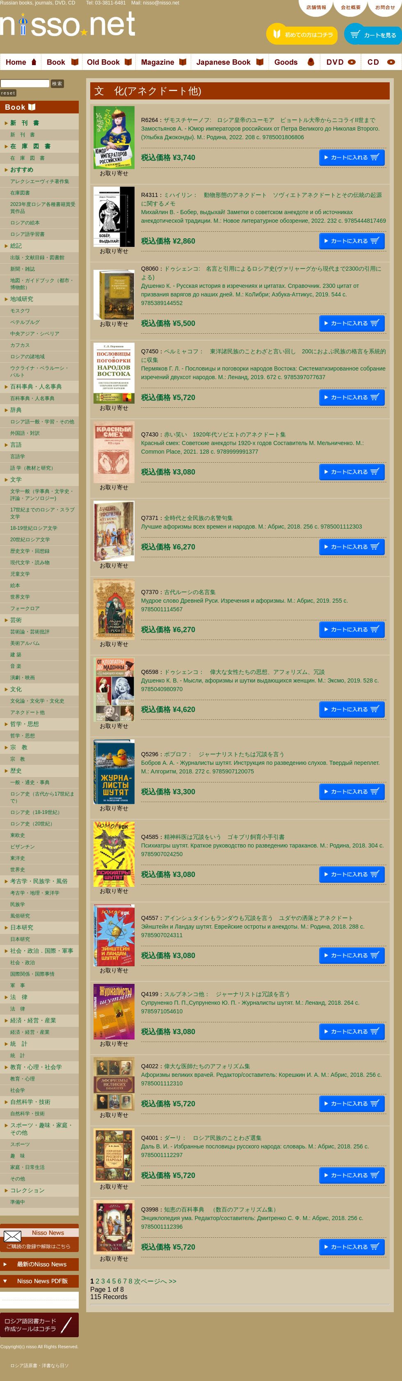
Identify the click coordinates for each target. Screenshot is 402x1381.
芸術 (16, 620)
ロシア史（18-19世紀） (36, 812)
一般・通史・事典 (30, 782)
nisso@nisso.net (161, 3)
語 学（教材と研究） (33, 468)
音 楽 (15, 666)
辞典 (16, 410)
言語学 (17, 456)
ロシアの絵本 (25, 223)
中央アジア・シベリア (34, 334)
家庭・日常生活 (27, 1167)
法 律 (18, 997)
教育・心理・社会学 (36, 1067)
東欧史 (17, 835)
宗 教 (18, 747)
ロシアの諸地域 (27, 356)
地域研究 (21, 299)
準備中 (17, 1202)
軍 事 (17, 985)
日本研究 (21, 927)
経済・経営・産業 (33, 1020)
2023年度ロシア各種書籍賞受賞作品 (42, 207)
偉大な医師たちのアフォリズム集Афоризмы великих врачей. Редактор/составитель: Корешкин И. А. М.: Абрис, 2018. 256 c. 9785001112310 (261, 1075)
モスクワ (20, 311)
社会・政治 (22, 962)
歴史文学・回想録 (30, 551)
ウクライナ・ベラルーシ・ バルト (39, 371)
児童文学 (20, 574)
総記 (16, 245)
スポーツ (20, 1144)
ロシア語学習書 (27, 234)
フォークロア (25, 608)
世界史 (17, 869)
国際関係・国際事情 (32, 974)
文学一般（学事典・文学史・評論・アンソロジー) (42, 494)
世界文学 (20, 597)
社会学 (17, 1090)
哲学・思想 (24, 724)
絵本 (15, 585)
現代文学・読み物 (30, 562)
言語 (16, 444)
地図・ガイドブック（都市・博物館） (42, 284)
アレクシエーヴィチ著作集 (39, 181)
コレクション (27, 1190)
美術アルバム (25, 643)
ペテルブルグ (25, 322)
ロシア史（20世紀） (32, 824)
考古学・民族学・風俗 (39, 881)
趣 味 (17, 1156)
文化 (16, 689)
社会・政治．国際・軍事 (41, 950)
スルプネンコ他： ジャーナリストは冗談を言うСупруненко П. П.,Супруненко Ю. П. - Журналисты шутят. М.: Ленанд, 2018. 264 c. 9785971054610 (250, 1003)
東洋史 (17, 858)
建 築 (15, 655)
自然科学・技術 (30, 1101)
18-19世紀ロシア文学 (33, 528)
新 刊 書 (22, 135)
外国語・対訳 (25, 433)
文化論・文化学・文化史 (37, 701)
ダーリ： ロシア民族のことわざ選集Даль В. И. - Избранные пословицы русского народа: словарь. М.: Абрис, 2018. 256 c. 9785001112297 (255, 1146)
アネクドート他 (27, 712)
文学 (16, 479)
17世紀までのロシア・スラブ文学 (42, 513)
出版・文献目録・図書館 (37, 257)
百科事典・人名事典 (36, 386)
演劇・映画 (22, 677)
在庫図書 (20, 193)
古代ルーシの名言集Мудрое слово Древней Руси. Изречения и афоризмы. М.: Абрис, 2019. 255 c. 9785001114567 (244, 601)
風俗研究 (20, 916)
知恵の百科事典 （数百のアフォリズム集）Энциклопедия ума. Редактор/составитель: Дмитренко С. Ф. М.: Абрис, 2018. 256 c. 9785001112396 (252, 1218)
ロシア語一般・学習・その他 (42, 422)
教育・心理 (22, 1079)
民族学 (17, 904)
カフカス (20, 345)
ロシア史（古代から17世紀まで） (42, 797)
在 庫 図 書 (27, 158)
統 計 (18, 1043)
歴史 (16, 770)
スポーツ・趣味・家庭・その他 (41, 1129)
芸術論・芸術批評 (30, 632)
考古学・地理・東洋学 (34, 893)
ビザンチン (22, 847)
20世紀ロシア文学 (30, 539)
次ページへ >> (155, 1281)
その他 (17, 1179)
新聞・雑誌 (22, 269)
